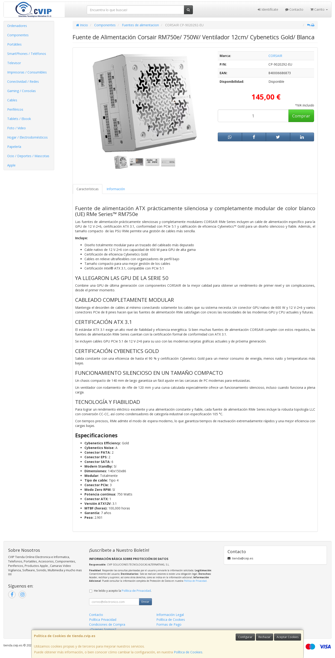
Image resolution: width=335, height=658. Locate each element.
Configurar (245, 637)
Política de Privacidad (195, 580)
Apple (11, 165)
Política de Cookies (188, 652)
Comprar (301, 116)
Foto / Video (16, 128)
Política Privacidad (102, 619)
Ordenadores (17, 25)
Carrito (319, 9)
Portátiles (14, 44)
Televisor (14, 63)
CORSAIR (275, 55)
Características (88, 189)
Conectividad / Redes (23, 81)
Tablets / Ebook (19, 118)
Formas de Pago (168, 624)
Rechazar (264, 637)
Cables (12, 100)
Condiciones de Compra (107, 624)
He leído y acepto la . (122, 591)
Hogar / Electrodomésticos (27, 137)
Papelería (14, 146)
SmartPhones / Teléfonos (26, 53)
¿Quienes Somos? (102, 629)
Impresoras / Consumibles (27, 72)
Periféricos (15, 109)
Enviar (145, 602)
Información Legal (170, 614)
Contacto (294, 9)
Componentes (18, 35)
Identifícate (268, 9)
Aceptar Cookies (287, 637)
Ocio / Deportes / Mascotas (28, 156)
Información (116, 189)
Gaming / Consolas (21, 91)
